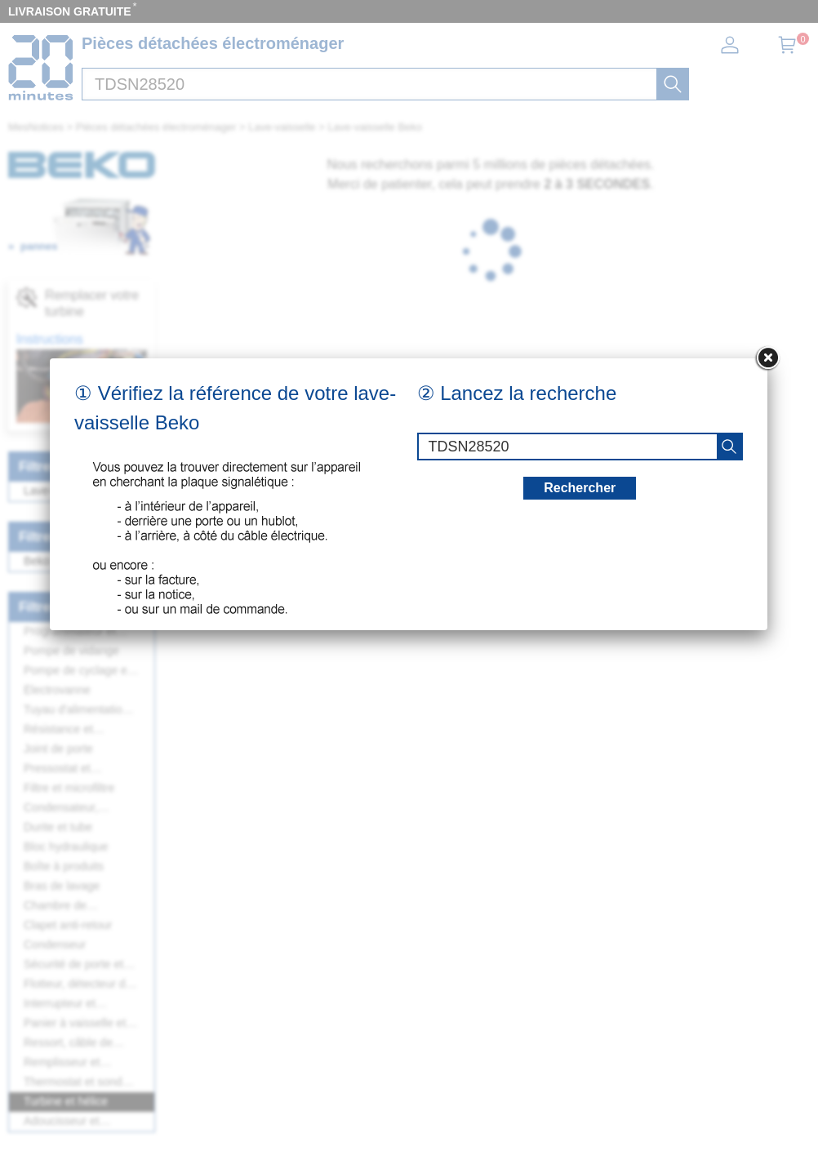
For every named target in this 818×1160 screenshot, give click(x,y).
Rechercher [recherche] (580, 488)
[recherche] (729, 446)
